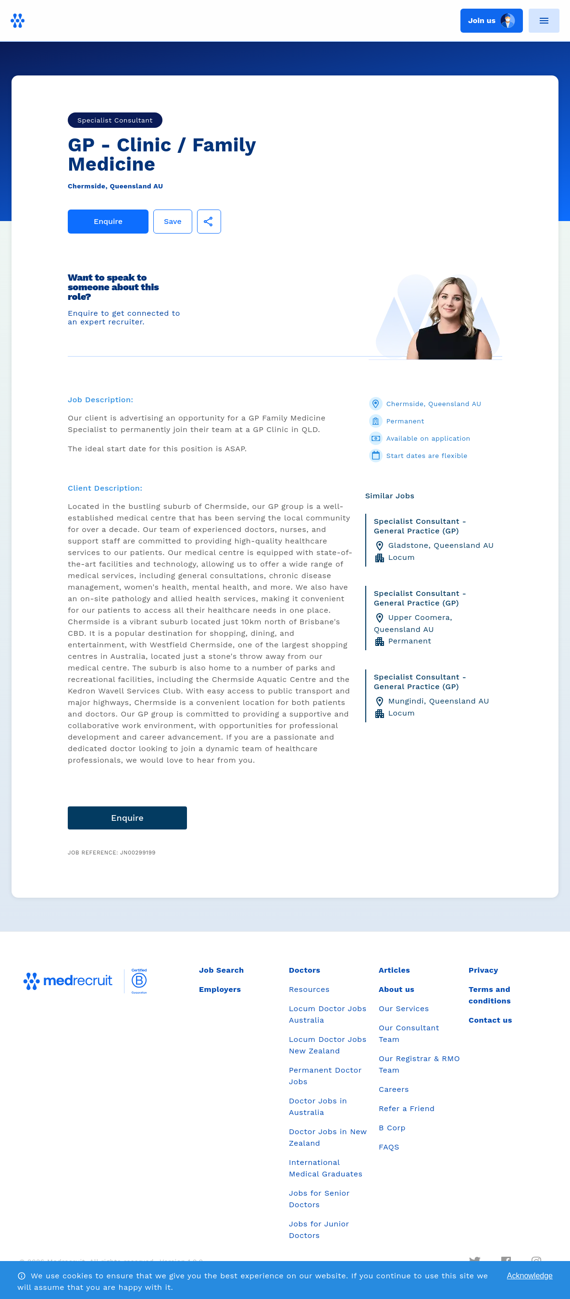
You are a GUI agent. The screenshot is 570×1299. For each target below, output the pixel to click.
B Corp (392, 1127)
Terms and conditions (490, 995)
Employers (220, 989)
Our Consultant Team (409, 1033)
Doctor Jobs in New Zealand (328, 1137)
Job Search (221, 970)
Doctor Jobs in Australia (318, 1106)
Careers (394, 1089)
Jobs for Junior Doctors (319, 1229)
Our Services (404, 1008)
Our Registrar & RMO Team (419, 1064)
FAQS (389, 1146)
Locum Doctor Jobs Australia (328, 1014)
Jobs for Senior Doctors (319, 1198)
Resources (309, 989)
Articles (394, 970)
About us (396, 989)
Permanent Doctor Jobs (325, 1075)
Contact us (490, 1020)
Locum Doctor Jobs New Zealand (328, 1045)
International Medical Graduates (325, 1168)
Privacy (483, 970)
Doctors (305, 970)
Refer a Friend (407, 1108)
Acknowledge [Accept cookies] (530, 1276)
